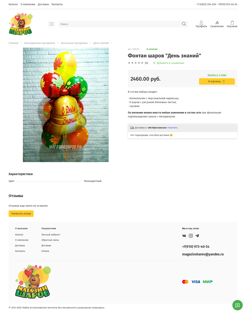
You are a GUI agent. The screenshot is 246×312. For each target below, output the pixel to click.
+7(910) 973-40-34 (227, 4)
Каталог (13, 4)
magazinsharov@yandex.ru (203, 254)
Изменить (172, 127)
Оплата (45, 251)
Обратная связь (50, 240)
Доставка (43, 4)
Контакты (57, 4)
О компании (28, 4)
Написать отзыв (21, 213)
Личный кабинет (50, 234)
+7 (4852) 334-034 (206, 4)
